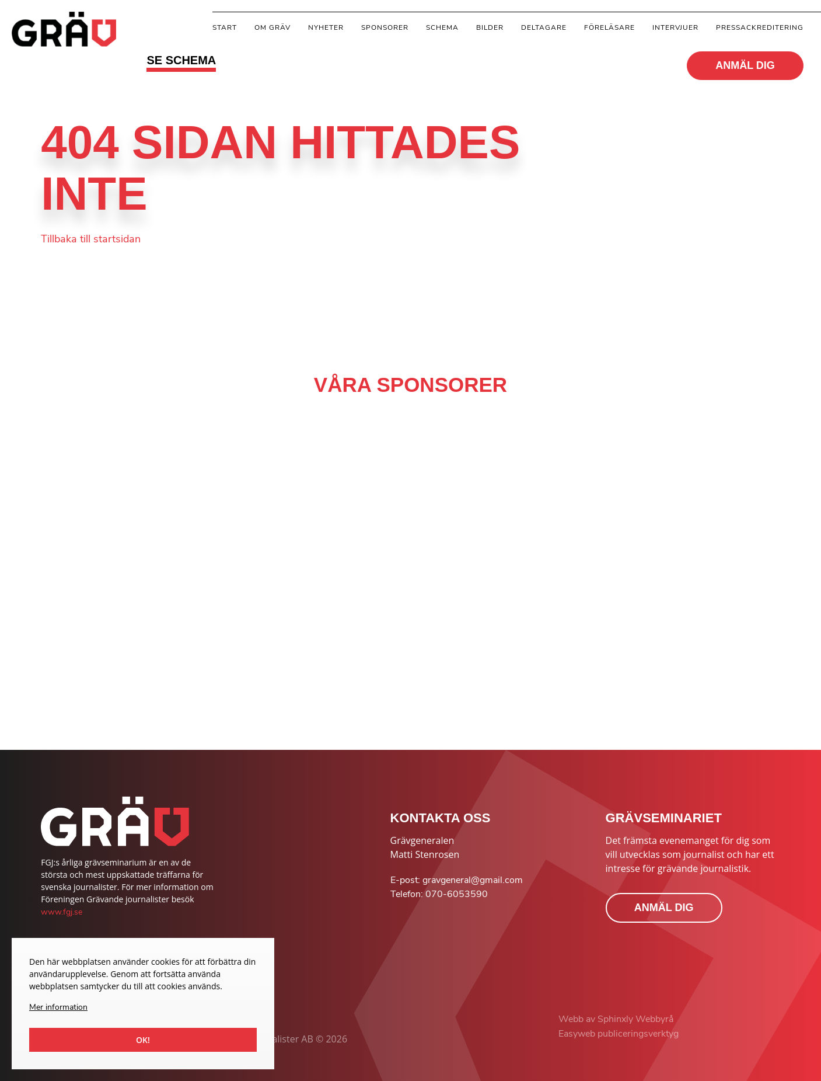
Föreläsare (609, 27)
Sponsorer (384, 27)
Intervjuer (675, 27)
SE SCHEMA (181, 60)
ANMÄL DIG (745, 65)
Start (224, 27)
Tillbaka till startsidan (91, 239)
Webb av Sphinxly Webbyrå (615, 1019)
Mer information (58, 1007)
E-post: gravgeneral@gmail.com (456, 880)
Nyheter (326, 27)
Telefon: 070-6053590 (439, 894)
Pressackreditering (759, 27)
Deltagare (544, 27)
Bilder (490, 27)
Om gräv (272, 27)
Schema (442, 27)
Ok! (143, 1039)
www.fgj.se (61, 911)
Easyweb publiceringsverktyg (618, 1033)
